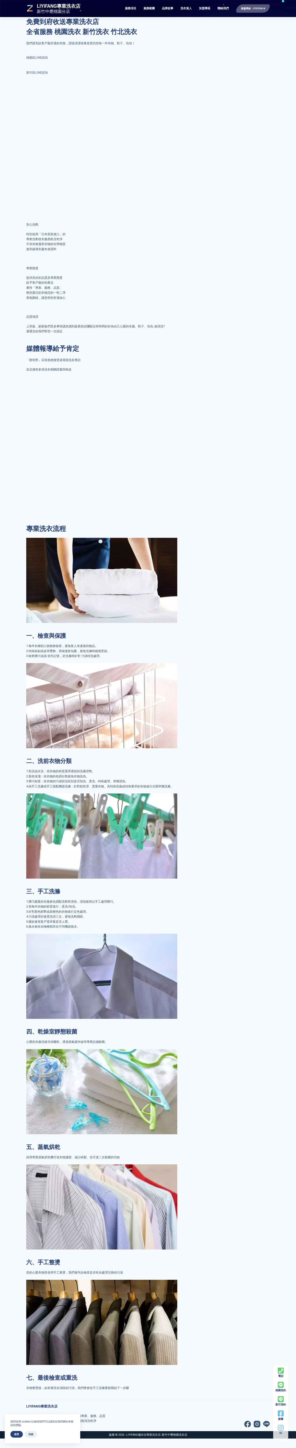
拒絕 (31, 1434)
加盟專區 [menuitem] (204, 8)
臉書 (280, 1418)
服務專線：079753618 (253, 8)
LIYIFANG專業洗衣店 (58, 6)
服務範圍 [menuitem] (149, 8)
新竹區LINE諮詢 (37, 72)
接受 (16, 1434)
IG (280, 1433)
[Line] (266, 1424)
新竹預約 (280, 1404)
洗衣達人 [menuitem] (186, 8)
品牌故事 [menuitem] (167, 8)
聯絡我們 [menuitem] (223, 8)
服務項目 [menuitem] (130, 8)
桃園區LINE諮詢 (37, 57)
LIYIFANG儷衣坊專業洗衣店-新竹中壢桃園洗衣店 (156, 1434)
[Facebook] (247, 1424)
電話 (280, 1375)
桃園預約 (280, 1390)
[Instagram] (257, 1424)
